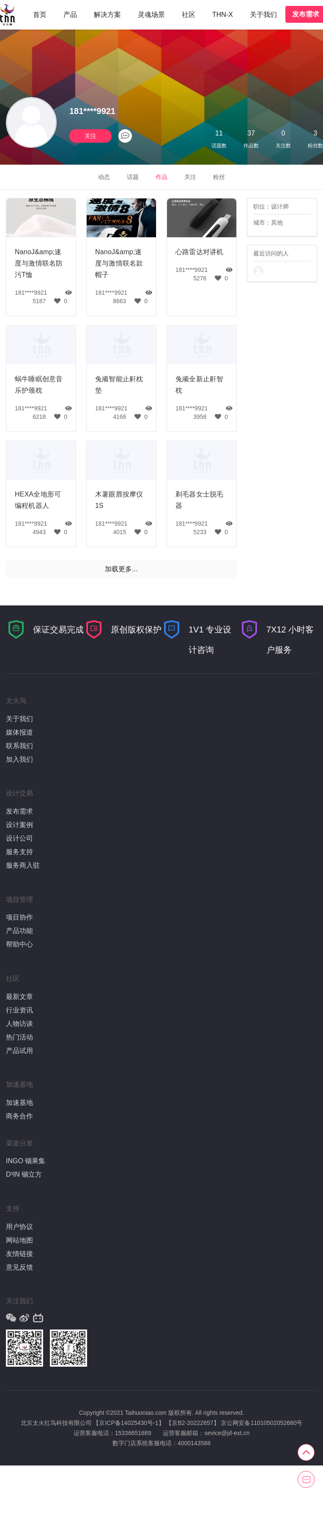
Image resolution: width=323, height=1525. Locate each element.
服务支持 (19, 851)
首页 (40, 14)
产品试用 (19, 1050)
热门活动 (19, 1037)
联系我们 (19, 745)
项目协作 (19, 917)
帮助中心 (19, 944)
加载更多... (121, 569)
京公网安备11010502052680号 (261, 1422)
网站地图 (19, 1240)
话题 (133, 177)
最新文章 (19, 996)
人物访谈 (19, 1023)
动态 (104, 177)
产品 (70, 14)
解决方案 (107, 14)
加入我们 (19, 759)
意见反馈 (19, 1267)
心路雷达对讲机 (199, 251)
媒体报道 (19, 732)
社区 (188, 14)
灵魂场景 (151, 14)
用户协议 (19, 1226)
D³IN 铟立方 (24, 1174)
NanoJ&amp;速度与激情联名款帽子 (119, 263)
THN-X (222, 14)
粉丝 (219, 177)
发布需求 (19, 811)
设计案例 (19, 824)
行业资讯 (19, 1010)
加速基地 (19, 1102)
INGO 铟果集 (25, 1160)
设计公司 (19, 838)
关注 (90, 136)
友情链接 (19, 1253)
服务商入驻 (23, 865)
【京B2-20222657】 (192, 1422)
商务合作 (19, 1116)
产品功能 (19, 930)
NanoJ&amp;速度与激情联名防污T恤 (39, 263)
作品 (161, 177)
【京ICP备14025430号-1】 (128, 1422)
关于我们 (263, 14)
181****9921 (31, 292)
